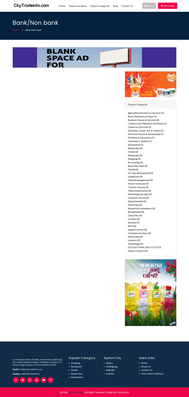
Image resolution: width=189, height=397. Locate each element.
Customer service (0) (138, 197)
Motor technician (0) (138, 183)
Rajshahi (110, 370)
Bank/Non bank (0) (137, 165)
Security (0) (133, 222)
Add (167, 5)
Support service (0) (137, 229)
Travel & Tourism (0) (138, 187)
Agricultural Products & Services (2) (146, 112)
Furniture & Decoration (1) (141, 137)
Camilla (110, 373)
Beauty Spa (76, 373)
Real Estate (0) (135, 236)
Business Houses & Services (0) (143, 119)
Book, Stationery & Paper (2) (142, 116)
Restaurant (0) (135, 155)
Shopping (75, 362)
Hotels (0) (133, 151)
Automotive (77, 377)
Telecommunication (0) (139, 190)
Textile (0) (133, 169)
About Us (146, 366)
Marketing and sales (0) (140, 194)
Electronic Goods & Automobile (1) (145, 134)
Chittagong (112, 366)
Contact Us (127, 5)
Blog (115, 5)
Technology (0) (135, 243)
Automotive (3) (135, 144)
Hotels (74, 370)
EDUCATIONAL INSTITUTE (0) (144, 247)
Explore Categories (100, 5)
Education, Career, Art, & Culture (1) (146, 130)
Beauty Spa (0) (135, 148)
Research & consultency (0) (141, 208)
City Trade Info (76, 392)
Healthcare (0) (135, 176)
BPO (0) (132, 226)
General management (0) (140, 180)
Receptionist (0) (136, 211)
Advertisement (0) (137, 201)
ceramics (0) (134, 240)
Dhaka (109, 362)
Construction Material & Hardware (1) (147, 123)
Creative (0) (134, 219)
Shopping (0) (134, 158)
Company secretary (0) (139, 233)
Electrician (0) (135, 204)
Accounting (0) (135, 162)
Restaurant (76, 366)
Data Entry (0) (135, 215)
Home (62, 5)
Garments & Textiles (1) (140, 141)
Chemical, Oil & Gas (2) (139, 127)
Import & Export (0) (138, 250)
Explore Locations (78, 5)
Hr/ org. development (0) (140, 173)
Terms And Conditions (152, 373)
